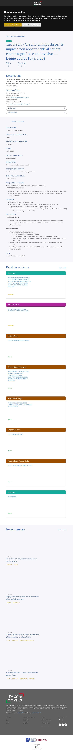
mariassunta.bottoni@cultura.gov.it (20, 104)
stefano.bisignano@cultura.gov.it (19, 97)
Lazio (16, 565)
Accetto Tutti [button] (9, 25)
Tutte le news (62, 530)
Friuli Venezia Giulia (27, 640)
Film (8, 640)
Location (15, 640)
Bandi (13, 36)
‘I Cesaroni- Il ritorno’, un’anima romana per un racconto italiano (21, 560)
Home (7, 36)
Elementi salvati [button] (46, 726)
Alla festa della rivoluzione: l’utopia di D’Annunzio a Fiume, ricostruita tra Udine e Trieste (22, 636)
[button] (70, 3)
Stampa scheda (36, 112)
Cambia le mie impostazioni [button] (31, 25)
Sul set (26, 723)
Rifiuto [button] (18, 25)
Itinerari (26, 720)
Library (43, 717)
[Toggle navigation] (3, 3)
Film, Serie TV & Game (30, 717)
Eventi (9, 602)
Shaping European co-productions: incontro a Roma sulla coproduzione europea (22, 598)
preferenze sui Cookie (36, 712)
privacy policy (21, 712)
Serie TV (9, 565)
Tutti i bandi (63, 268)
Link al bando (36, 108)
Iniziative (16, 602)
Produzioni (23, 678)
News (7, 720)
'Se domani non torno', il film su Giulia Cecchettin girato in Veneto (22, 674)
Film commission (46, 720)
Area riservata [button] (45, 723)
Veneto (31, 678)
